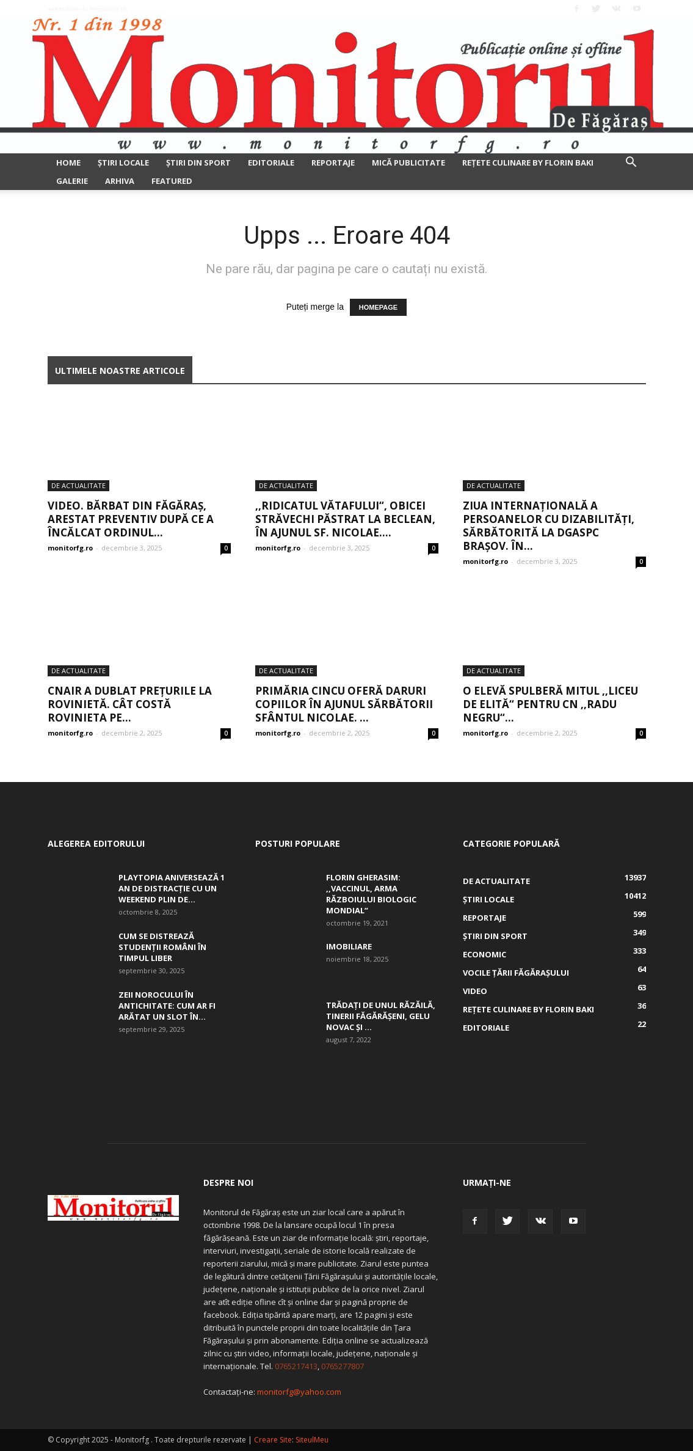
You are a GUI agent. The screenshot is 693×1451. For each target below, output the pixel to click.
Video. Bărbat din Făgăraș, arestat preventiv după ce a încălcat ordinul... (131, 519)
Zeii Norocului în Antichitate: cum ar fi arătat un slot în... (167, 1005)
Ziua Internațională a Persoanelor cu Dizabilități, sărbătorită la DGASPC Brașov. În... (548, 526)
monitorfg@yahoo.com (299, 1391)
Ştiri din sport (198, 162)
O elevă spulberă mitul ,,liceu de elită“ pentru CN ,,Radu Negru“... (550, 704)
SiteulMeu (312, 1440)
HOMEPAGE (378, 307)
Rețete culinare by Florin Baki (527, 162)
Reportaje (333, 162)
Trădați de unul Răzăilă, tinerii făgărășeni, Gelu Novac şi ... (380, 1016)
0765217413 (296, 1366)
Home (68, 162)
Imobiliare (349, 946)
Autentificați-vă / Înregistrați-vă (86, 8)
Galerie (72, 180)
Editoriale (271, 162)
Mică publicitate (408, 162)
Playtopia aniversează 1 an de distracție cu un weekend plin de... (171, 888)
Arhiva (119, 180)
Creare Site (273, 1440)
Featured (171, 180)
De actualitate (78, 485)
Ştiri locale (123, 162)
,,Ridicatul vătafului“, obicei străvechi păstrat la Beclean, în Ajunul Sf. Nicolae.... (345, 519)
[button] (631, 163)
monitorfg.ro (70, 547)
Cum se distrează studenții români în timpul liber (162, 946)
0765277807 (342, 1366)
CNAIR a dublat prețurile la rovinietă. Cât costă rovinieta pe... (130, 704)
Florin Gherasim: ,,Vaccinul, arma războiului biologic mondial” (371, 894)
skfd (56, 1067)
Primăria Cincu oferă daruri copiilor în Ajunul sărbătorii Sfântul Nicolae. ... (344, 704)
